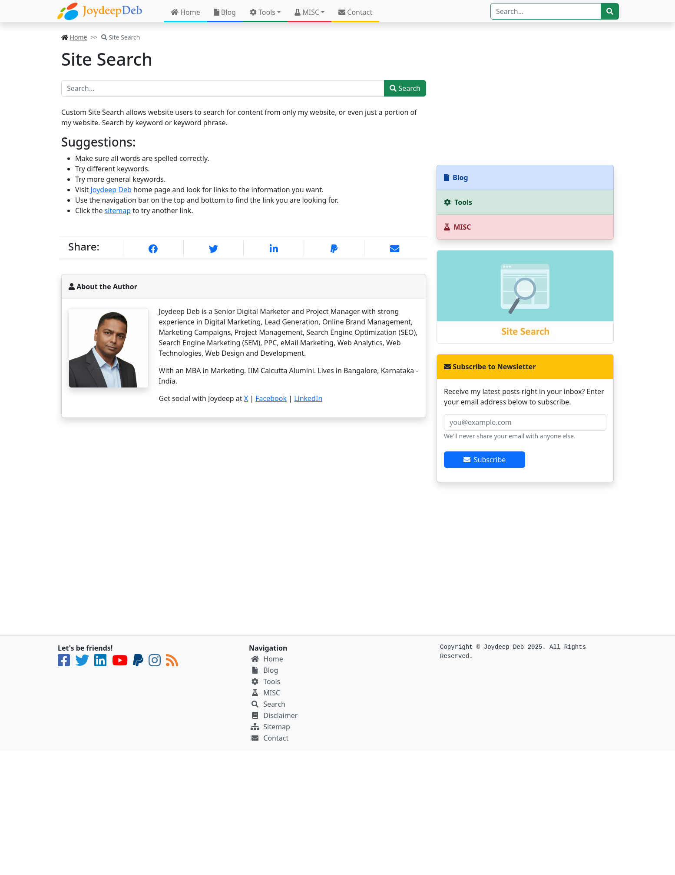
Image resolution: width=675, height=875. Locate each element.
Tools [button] (262, 12)
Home (185, 12)
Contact (355, 12)
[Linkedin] (274, 249)
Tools (271, 681)
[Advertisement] (525, 93)
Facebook (271, 398)
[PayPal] (334, 249)
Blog (225, 12)
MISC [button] (306, 12)
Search (405, 88)
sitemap (118, 210)
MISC (271, 693)
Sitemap (276, 726)
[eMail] (394, 249)
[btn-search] (610, 11)
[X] (213, 249)
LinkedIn (308, 398)
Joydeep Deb (110, 189)
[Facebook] (153, 249)
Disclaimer (280, 715)
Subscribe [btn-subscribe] (484, 459)
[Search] (545, 11)
